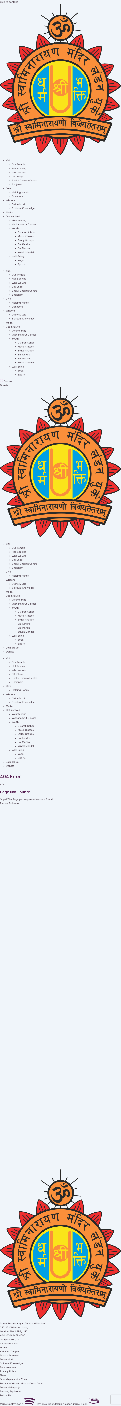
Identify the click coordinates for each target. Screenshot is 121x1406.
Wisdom (10, 200)
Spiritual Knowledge (23, 208)
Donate (10, 651)
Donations (17, 196)
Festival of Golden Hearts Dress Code (21, 1383)
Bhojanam (17, 184)
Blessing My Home (10, 1391)
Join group (12, 647)
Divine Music (19, 204)
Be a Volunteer (8, 1367)
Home (3, 1347)
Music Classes (26, 236)
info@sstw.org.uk (10, 1339)
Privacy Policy (8, 1371)
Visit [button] (8, 270)
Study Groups (26, 240)
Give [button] (8, 298)
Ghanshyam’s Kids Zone (13, 1379)
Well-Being (18, 256)
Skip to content (9, 1)
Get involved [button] (13, 326)
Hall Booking (19, 168)
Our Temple (18, 164)
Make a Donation (9, 1355)
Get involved (13, 216)
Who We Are (19, 172)
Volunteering (19, 220)
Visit (8, 160)
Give (8, 188)
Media (9, 212)
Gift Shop (17, 176)
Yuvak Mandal (26, 252)
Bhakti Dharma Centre (24, 180)
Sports (22, 264)
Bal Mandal (24, 248)
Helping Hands (20, 192)
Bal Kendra (24, 244)
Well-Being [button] (18, 366)
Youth (15, 228)
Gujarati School (26, 232)
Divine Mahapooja (10, 1387)
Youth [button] (15, 338)
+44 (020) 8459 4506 (12, 1335)
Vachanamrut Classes (24, 224)
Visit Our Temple (9, 1351)
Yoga (20, 260)
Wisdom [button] (10, 310)
